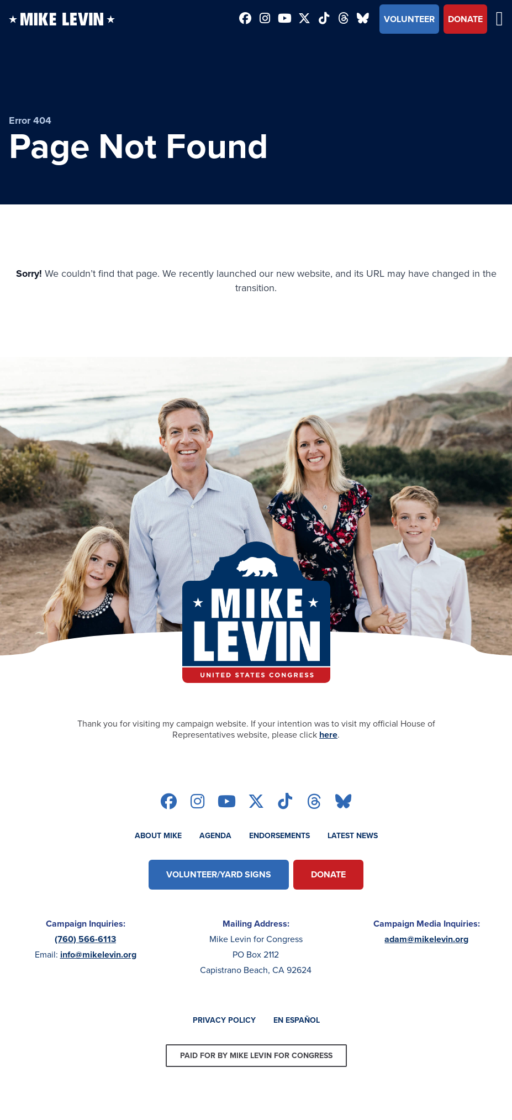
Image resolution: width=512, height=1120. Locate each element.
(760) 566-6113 (85, 939)
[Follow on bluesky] (363, 19)
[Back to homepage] (62, 19)
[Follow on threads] (343, 19)
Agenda (215, 836)
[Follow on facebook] (245, 19)
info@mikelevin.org (98, 954)
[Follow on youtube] (284, 19)
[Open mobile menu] (499, 19)
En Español (296, 1020)
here (328, 734)
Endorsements (279, 836)
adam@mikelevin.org (426, 939)
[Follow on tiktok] (323, 19)
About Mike (158, 836)
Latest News (353, 836)
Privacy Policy (224, 1020)
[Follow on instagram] (265, 19)
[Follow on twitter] (304, 19)
